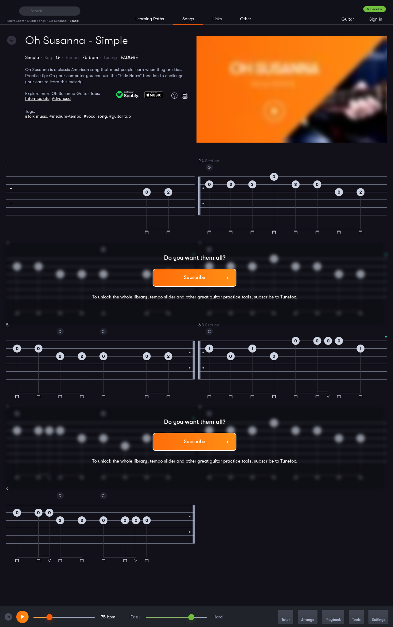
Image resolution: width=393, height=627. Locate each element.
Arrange (307, 617)
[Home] (10, 10)
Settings (378, 617)
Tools (356, 617)
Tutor (286, 617)
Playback (333, 617)
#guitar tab (120, 116)
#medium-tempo (65, 116)
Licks (217, 18)
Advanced (61, 98)
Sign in (375, 19)
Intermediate (37, 98)
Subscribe (374, 9)
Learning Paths (149, 18)
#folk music (36, 116)
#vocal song (95, 116)
